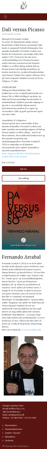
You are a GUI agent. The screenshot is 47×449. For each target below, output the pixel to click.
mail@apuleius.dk (16, 414)
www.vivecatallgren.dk (31, 329)
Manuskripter (11, 425)
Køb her (23, 169)
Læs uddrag (23, 178)
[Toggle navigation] (5, 16)
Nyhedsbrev (10, 436)
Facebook (9, 440)
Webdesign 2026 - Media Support (16, 446)
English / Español (12, 433)
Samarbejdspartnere (13, 429)
